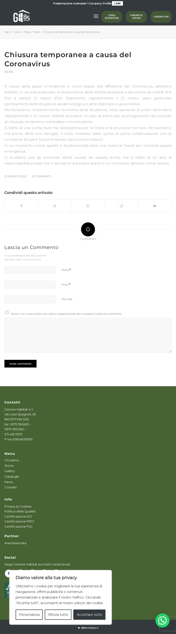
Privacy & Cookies (17, 506)
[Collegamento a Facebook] (9, 573)
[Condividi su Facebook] (21, 206)
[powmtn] (88, 628)
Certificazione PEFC (19, 521)
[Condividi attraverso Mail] (154, 206)
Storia (9, 465)
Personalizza (29, 615)
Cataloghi (11, 476)
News (8, 72)
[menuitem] (96, 16)
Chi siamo (11, 460)
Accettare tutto (89, 615)
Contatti (10, 487)
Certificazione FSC (18, 526)
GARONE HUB (161, 16)
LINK (117, 3)
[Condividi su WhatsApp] (88, 206)
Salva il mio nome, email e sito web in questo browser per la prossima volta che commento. (66, 313)
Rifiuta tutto (58, 615)
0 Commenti (41, 176)
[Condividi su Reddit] (121, 206)
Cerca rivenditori (112, 16)
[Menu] (96, 16)
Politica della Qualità (19, 511)
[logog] (71, 16)
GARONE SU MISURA (136, 16)
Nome (66, 270)
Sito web (66, 299)
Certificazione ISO (18, 516)
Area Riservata (15, 543)
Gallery (9, 471)
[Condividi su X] (54, 206)
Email (65, 284)
